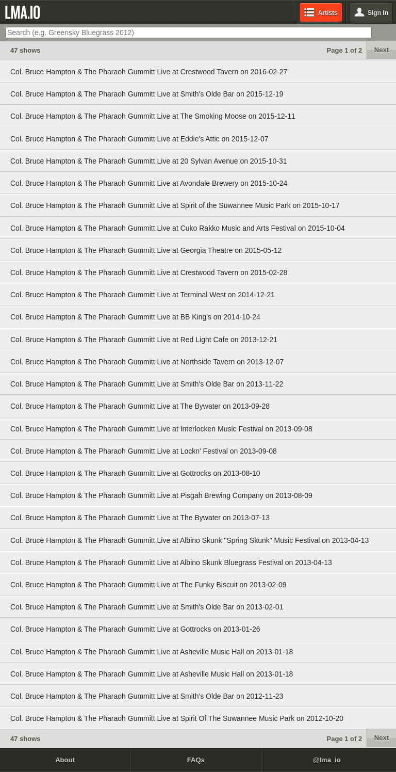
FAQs (196, 760)
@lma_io (327, 760)
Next (381, 50)
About (65, 760)
